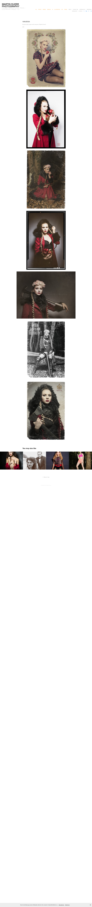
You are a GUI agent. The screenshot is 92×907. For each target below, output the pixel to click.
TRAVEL (65, 9)
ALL (36, 9)
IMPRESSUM (89, 9)
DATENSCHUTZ (82, 9)
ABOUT (70, 9)
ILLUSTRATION (57, 9)
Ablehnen (67, 905)
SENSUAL (49, 9)
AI (52, 9)
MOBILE (44, 9)
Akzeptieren (61, 905)
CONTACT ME (75, 9)
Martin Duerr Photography (10, 5)
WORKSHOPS (74, 11)
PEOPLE (39, 9)
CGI (62, 9)
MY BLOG (80, 11)
